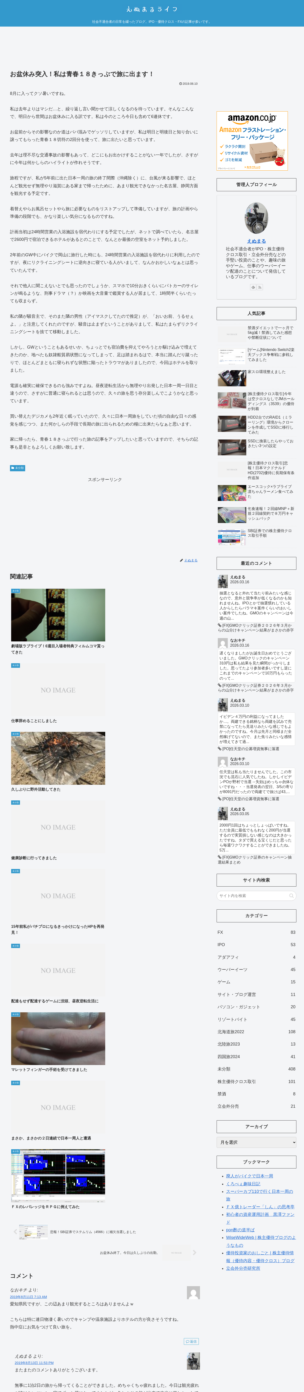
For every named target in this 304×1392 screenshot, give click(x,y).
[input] (256, 896)
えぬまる (256, 241)
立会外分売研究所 (243, 1268)
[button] (291, 895)
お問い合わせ (287, 1371)
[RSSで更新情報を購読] (260, 287)
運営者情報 (225, 1371)
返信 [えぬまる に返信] (191, 1030)
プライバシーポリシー (255, 1371)
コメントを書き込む (105, 1046)
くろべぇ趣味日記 (243, 1184)
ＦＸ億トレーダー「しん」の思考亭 (260, 1207)
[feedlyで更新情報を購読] (253, 287)
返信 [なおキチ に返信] (191, 879)
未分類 (17, 468)
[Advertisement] (105, 51)
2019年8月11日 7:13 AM (28, 835)
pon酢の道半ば (240, 1230)
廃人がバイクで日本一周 (249, 1176)
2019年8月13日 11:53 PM (34, 901)
